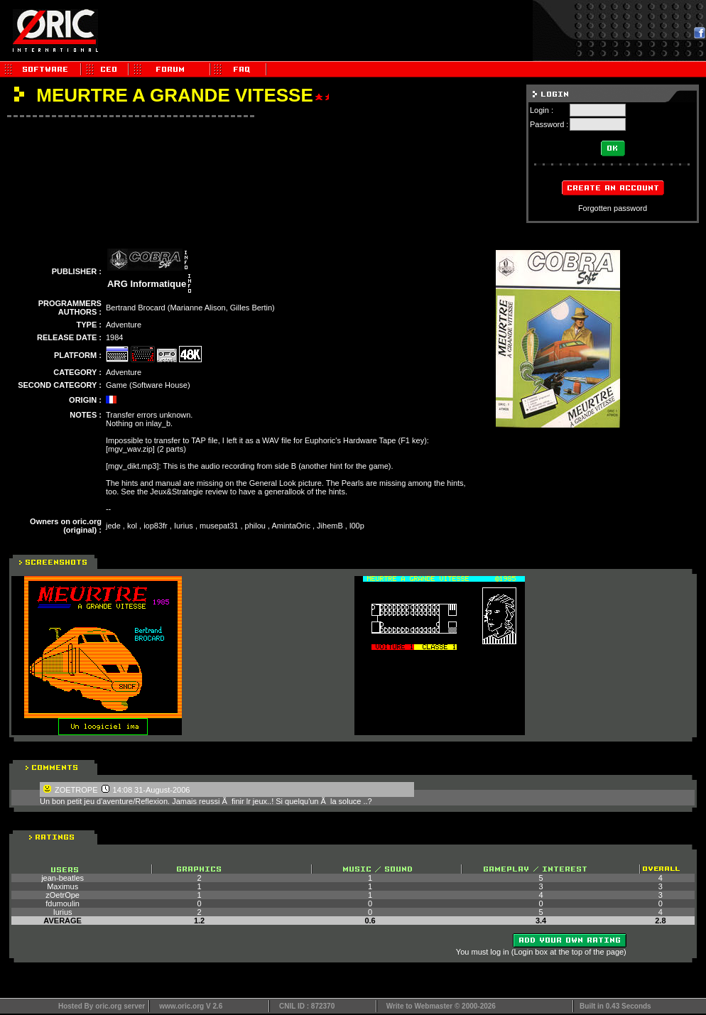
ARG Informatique (146, 283)
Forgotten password (612, 208)
